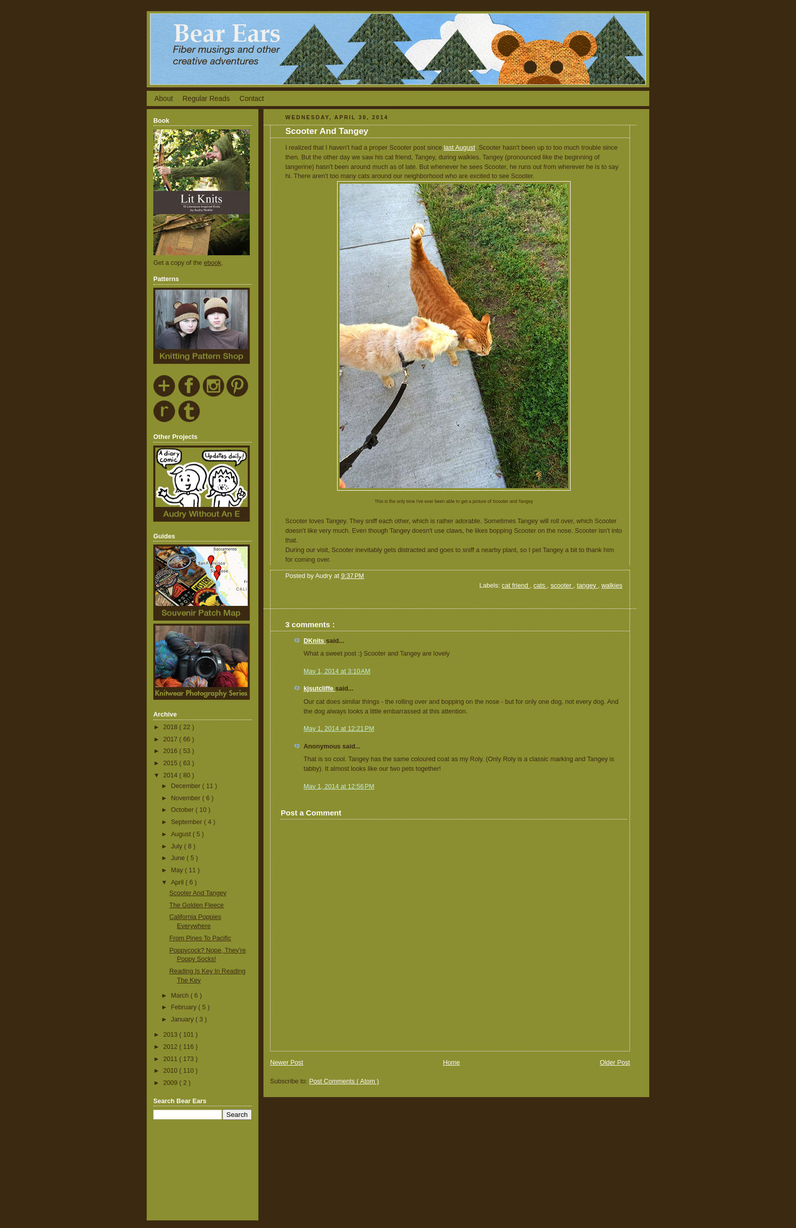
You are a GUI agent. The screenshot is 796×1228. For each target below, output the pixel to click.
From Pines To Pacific (200, 938)
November (187, 798)
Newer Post (286, 1062)
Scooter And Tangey (198, 893)
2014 (171, 775)
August (182, 834)
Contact (252, 98)
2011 (171, 1059)
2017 (171, 739)
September (187, 822)
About (163, 98)
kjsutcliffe (319, 688)
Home (451, 1062)
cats (540, 585)
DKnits (315, 640)
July (177, 846)
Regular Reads (205, 98)
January (183, 1019)
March (181, 995)
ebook (212, 262)
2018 (171, 727)
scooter (561, 585)
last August (459, 147)
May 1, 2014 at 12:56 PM (339, 786)
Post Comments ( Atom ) (344, 1081)
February (184, 1007)
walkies (612, 585)
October (183, 809)
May (178, 870)
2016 (171, 751)
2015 (171, 763)
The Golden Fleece (197, 905)
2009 (171, 1082)
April (178, 882)
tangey (587, 585)
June (179, 858)
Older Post (615, 1062)
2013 (171, 1034)
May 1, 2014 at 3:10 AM (337, 671)
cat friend (515, 585)
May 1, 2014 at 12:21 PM (339, 728)
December (187, 786)
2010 (171, 1070)
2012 (171, 1046)
